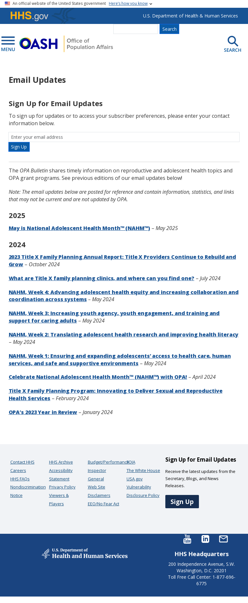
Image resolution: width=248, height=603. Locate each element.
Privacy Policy (62, 487)
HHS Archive (61, 462)
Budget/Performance (108, 462)
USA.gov (135, 479)
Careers (18, 470)
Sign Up (182, 501)
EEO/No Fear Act (103, 504)
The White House (143, 470)
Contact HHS (22, 462)
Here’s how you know (128, 3)
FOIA (131, 462)
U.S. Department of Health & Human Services (190, 16)
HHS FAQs (20, 479)
